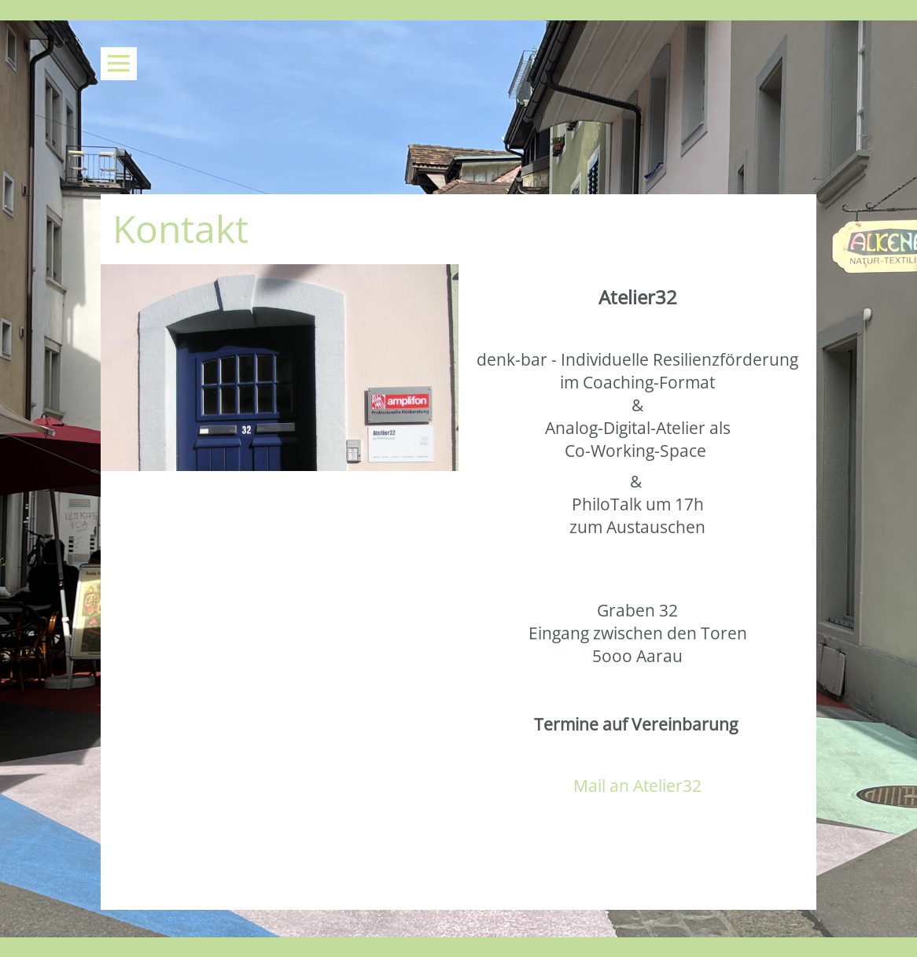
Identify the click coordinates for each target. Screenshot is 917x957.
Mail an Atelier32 (637, 786)
